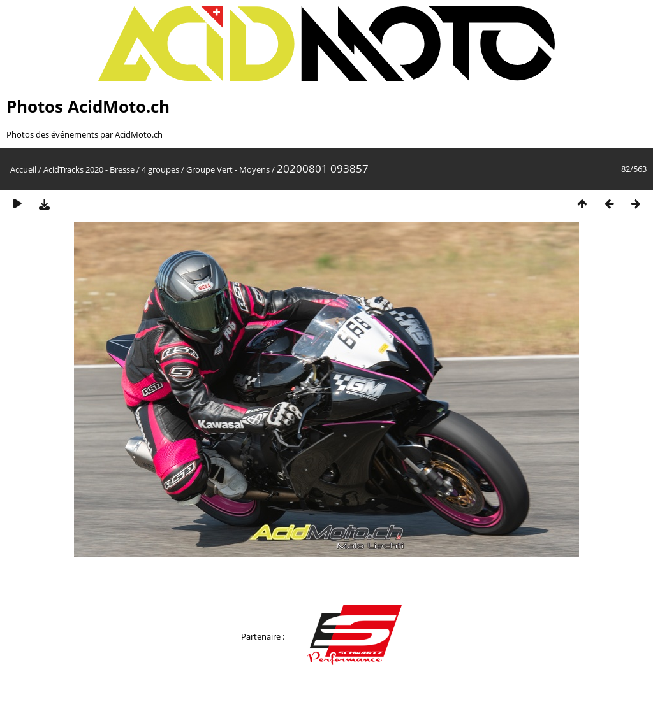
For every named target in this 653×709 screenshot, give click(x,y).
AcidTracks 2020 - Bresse (89, 169)
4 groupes (160, 169)
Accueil (23, 169)
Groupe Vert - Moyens (228, 169)
